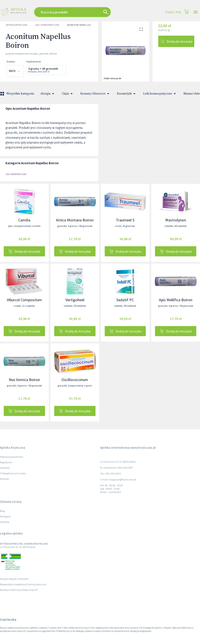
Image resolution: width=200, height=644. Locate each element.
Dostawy (5, 467)
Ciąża (68, 94)
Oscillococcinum (74, 379)
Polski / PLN (173, 12)
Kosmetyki (127, 94)
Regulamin (6, 462)
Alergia (48, 94)
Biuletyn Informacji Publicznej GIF (19, 589)
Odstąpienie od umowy (13, 473)
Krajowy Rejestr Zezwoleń (14, 578)
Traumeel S (125, 220)
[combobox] (82, 12)
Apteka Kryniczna (16, 25)
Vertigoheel (74, 299)
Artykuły (4, 522)
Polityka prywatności (11, 456)
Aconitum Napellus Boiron (83, 25)
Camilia (24, 220)
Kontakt (4, 478)
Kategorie (5, 516)
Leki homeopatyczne (47, 25)
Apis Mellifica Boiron (175, 299)
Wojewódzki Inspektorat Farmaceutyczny (23, 584)
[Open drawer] (195, 12)
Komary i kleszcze (96, 94)
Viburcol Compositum (24, 299)
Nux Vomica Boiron (24, 379)
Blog (2, 511)
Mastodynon (175, 220)
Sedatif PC (125, 299)
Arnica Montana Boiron (75, 220)
